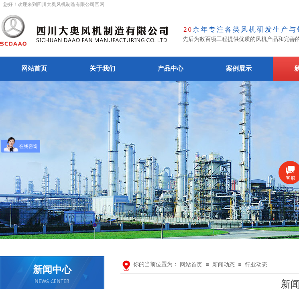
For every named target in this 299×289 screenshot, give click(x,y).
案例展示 (239, 68)
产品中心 (170, 68)
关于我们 (102, 68)
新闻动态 (223, 265)
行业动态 (256, 265)
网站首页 (34, 68)
